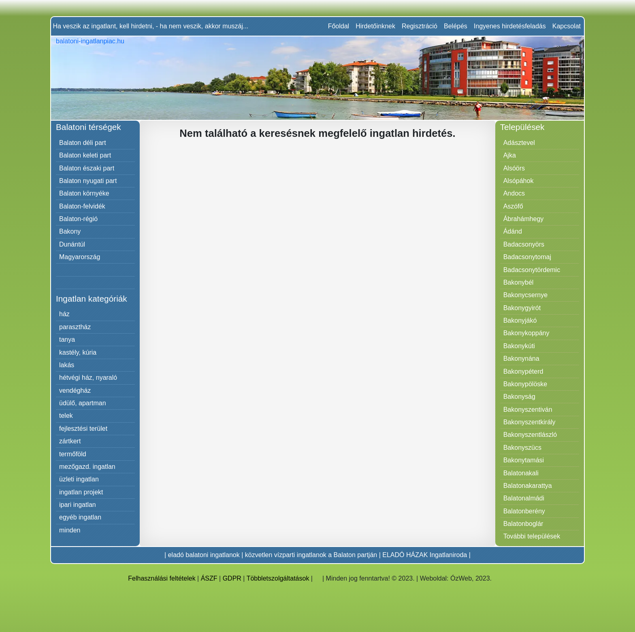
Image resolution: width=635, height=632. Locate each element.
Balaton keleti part (85, 155)
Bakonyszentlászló (530, 434)
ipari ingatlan (77, 504)
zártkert (70, 441)
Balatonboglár (523, 523)
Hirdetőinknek (375, 26)
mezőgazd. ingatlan (87, 466)
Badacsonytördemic (531, 269)
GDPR (232, 578)
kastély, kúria (77, 352)
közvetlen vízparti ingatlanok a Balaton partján (311, 554)
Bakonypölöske (525, 384)
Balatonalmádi (523, 498)
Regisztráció (419, 26)
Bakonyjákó (520, 320)
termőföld (72, 454)
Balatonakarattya (527, 485)
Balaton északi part (86, 168)
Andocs (514, 193)
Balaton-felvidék (82, 206)
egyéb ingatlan (80, 517)
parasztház (75, 326)
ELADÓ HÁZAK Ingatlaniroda (424, 554)
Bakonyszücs (522, 447)
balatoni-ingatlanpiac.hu (90, 41)
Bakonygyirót (522, 307)
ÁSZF (209, 578)
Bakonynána (521, 358)
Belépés (455, 26)
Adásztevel (519, 142)
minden (69, 530)
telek (66, 415)
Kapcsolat (566, 26)
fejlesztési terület (83, 428)
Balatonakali (521, 473)
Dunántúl (72, 244)
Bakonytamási (523, 460)
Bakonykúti (519, 346)
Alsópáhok (518, 180)
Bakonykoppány (526, 333)
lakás (66, 365)
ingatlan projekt (81, 492)
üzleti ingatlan (79, 479)
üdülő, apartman (82, 403)
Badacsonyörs (523, 244)
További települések (531, 536)
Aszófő (513, 206)
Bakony (70, 231)
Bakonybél (518, 282)
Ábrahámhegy (523, 218)
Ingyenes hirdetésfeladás (510, 26)
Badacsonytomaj (527, 256)
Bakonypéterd (523, 371)
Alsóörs (514, 168)
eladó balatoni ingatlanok (204, 554)
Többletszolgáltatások (278, 578)
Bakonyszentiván (527, 409)
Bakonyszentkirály (529, 422)
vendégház (75, 390)
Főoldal (338, 26)
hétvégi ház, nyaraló (88, 377)
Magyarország (79, 256)
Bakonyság (519, 396)
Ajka (509, 155)
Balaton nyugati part (88, 180)
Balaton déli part (82, 142)
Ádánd (512, 231)
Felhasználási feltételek (161, 578)
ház (64, 314)
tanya (67, 339)
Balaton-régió (78, 218)
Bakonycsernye (525, 295)
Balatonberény (524, 511)
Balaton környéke (84, 193)
